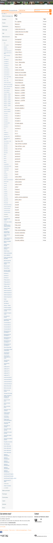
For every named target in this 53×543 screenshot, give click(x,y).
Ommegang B (18, 39)
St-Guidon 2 (17, 113)
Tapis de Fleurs (18, 148)
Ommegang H (18, 47)
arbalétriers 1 (18, 136)
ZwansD (17, 209)
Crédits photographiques (21, 530)
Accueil (8, 13)
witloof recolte (18, 184)
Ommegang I (18, 49)
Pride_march (18, 225)
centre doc (17, 103)
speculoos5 (17, 159)
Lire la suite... (3, 526)
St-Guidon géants (19, 123)
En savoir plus (4, 0)
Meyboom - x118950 (20, 98)
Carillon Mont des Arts (20, 29)
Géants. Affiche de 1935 (20, 75)
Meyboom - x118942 (20, 90)
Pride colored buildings (20, 230)
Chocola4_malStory (19, 240)
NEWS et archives (4, 530)
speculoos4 (17, 161)
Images (12, 13)
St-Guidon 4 (17, 118)
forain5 (16, 174)
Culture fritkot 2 (18, 54)
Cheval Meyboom (19, 82)
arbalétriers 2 (18, 138)
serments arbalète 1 (19, 105)
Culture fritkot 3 (18, 57)
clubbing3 (17, 217)
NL (48, 13)
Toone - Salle (18, 64)
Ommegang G (18, 44)
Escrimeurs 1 (18, 125)
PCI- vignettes (18, 21)
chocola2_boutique (19, 235)
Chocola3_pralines (19, 237)
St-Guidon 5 (17, 120)
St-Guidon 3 (17, 115)
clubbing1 (17, 212)
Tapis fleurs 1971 (19, 141)
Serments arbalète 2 (19, 108)
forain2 (16, 166)
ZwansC (17, 207)
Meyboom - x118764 (20, 100)
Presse (29, 530)
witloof (16, 187)
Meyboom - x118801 (20, 87)
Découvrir (17, 13)
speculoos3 (17, 156)
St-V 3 (16, 133)
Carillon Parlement (19, 34)
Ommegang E (18, 42)
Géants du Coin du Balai (20, 72)
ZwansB (17, 204)
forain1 (16, 164)
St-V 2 (16, 131)
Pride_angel (17, 227)
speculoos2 (17, 153)
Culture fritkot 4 (18, 59)
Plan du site (12, 530)
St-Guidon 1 (17, 110)
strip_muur (17, 220)
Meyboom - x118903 (20, 92)
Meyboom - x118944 (20, 85)
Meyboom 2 (18, 26)
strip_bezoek (18, 222)
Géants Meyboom (19, 80)
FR (50, 13)
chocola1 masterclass (20, 232)
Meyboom (17, 24)
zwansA (17, 202)
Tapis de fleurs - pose (20, 146)
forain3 (16, 169)
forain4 (16, 171)
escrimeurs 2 (18, 128)
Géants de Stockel (19, 77)
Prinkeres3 (17, 194)
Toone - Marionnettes (20, 62)
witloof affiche (18, 176)
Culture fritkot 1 (18, 52)
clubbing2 (17, 215)
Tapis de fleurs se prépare (21, 143)
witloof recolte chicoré (20, 179)
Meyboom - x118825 (20, 95)
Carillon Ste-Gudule (19, 70)
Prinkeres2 (17, 192)
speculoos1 (17, 151)
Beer (16, 36)
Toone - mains (18, 67)
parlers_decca (18, 199)
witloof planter (18, 181)
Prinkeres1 (17, 189)
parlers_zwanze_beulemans (21, 197)
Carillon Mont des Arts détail (21, 31)
